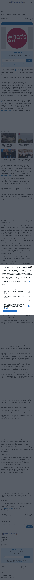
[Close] (31, 267)
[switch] (29, 292)
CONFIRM (9, 311)
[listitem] (17, 289)
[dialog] (17, 290)
